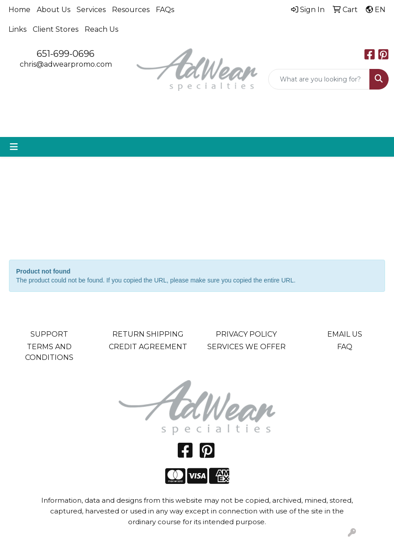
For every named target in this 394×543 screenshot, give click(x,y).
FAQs (165, 9)
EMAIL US (344, 334)
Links (17, 29)
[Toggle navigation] (13, 147)
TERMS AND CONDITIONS (49, 352)
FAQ (344, 346)
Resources (131, 9)
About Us (53, 9)
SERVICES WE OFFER (246, 346)
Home (19, 9)
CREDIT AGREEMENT (148, 346)
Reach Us (101, 29)
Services (91, 9)
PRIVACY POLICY (246, 334)
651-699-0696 (65, 53)
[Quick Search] (319, 79)
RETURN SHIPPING (148, 334)
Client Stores (55, 29)
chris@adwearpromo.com (66, 64)
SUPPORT (49, 334)
